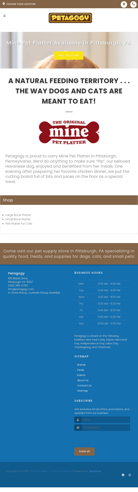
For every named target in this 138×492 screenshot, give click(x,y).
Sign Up (84, 457)
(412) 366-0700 (18, 291)
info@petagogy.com (21, 295)
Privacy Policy (39, 477)
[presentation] (93, 443)
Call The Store (69, 55)
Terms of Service (60, 477)
